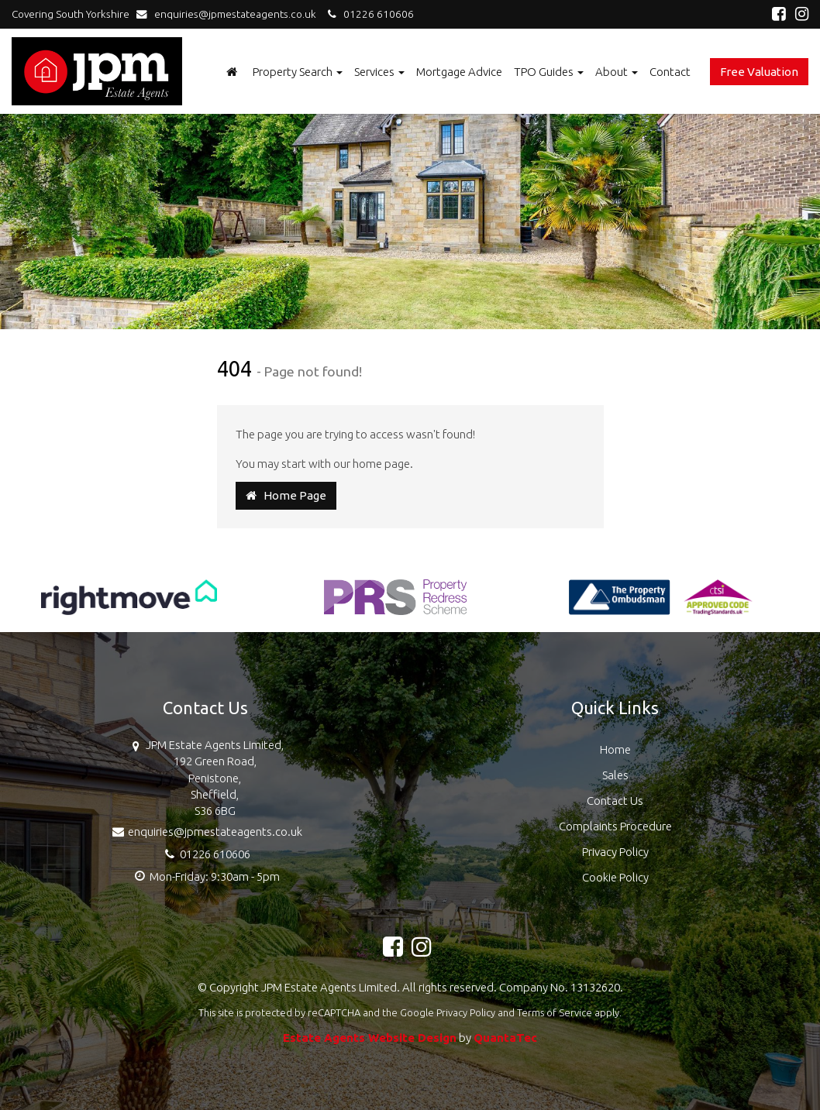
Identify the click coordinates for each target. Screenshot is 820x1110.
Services (379, 71)
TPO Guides (549, 71)
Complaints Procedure (615, 826)
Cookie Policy (615, 877)
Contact (670, 71)
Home (615, 749)
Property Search (298, 71)
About (616, 71)
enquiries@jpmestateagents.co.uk (229, 14)
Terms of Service (554, 1012)
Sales (615, 775)
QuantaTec (505, 1037)
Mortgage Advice (459, 71)
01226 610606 (368, 14)
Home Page (286, 495)
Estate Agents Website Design (370, 1037)
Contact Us (615, 800)
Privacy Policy (615, 851)
